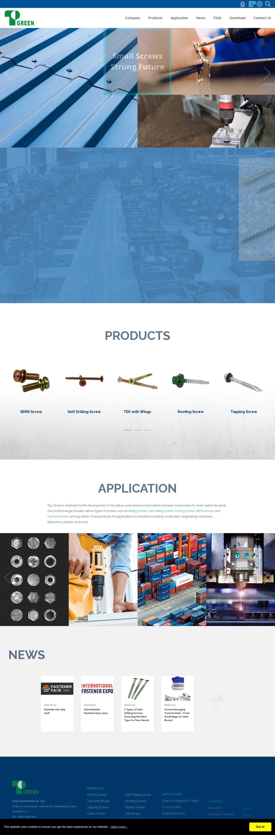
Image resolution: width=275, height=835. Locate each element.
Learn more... (119, 826)
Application (179, 18)
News (200, 18)
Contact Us (262, 18)
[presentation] (11, 73)
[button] (128, 429)
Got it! (260, 826)
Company (132, 18)
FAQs (217, 18)
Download (237, 18)
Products (155, 18)
